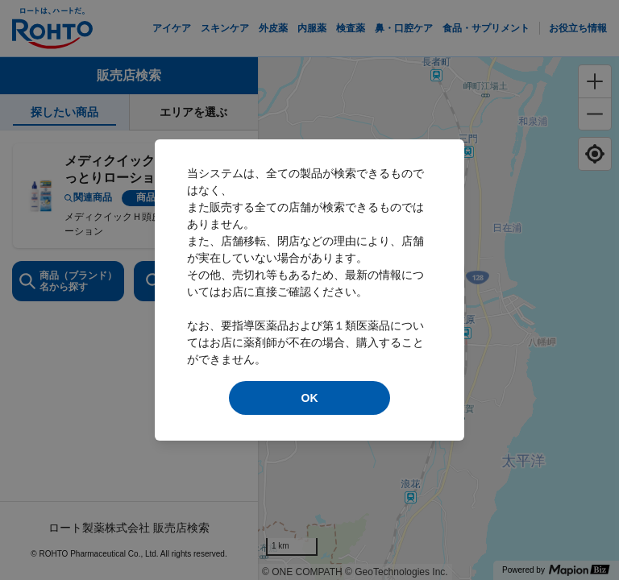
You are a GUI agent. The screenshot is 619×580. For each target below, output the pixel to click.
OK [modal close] (309, 398)
